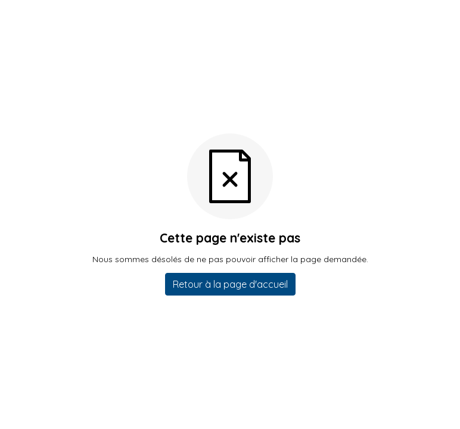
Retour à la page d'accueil (230, 284)
